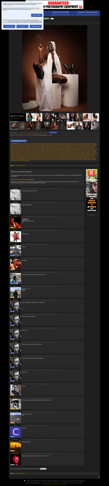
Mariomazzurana (62, 154)
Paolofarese (77, 156)
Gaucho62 (74, 149)
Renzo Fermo (56, 157)
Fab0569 (19, 148)
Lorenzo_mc (25, 153)
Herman (82, 151)
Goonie (59, 151)
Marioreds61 (33, 132)
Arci (23, 145)
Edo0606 (48, 147)
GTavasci (51, 149)
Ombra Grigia (40, 156)
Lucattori (44, 153)
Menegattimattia (45, 155)
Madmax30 (58, 153)
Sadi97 (16, 158)
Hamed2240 (77, 151)
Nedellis (78, 155)
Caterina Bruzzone (27, 146)
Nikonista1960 (88, 155)
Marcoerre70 (37, 154)
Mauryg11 (17, 155)
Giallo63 (78, 149)
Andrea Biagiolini (60, 144)
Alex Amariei (21, 144)
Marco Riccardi (26, 154)
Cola (45, 146)
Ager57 (44, 143)
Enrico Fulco (83, 147)
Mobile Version (29, 482)
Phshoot (17, 157)
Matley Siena (84, 154)
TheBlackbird (13, 159)
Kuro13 (72, 152)
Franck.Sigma (15, 149)
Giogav (22, 151)
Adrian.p (28, 143)
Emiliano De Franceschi (69, 147)
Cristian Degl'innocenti (51, 146)
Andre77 (54, 144)
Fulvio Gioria (45, 149)
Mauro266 (13, 155)
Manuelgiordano (81, 153)
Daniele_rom (72, 146)
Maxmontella (36, 155)
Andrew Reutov (87, 144)
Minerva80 (58, 155)
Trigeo (46, 159)
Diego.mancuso (14, 147)
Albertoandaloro (60, 143)
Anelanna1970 (94, 144)
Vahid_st (55, 159)
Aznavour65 (47, 145)
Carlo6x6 (21, 146)
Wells (82, 159)
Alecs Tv (76, 143)
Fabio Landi (31, 148)
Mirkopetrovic (63, 155)
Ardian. (26, 145)
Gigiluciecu (13, 151)
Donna (33, 147)
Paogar (73, 156)
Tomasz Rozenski (34, 159)
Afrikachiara (33, 143)
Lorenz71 (94, 152)
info (93, 215)
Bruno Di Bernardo (64, 145)
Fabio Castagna (24, 148)
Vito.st (79, 159)
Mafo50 (63, 153)
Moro (72, 155)
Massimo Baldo (77, 154)
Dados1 (64, 146)
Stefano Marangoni (84, 158)
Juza (61, 152)
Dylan (39, 147)
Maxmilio (31, 155)
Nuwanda (29, 156)
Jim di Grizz (39, 152)
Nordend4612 (24, 156)
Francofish (35, 149)
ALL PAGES (16, 165)
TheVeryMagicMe (20, 159)
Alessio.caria (16, 144)
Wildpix (85, 159)
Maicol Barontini (68, 153)
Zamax (18, 160)
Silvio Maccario (50, 158)
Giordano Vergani (28, 151)
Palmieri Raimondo (62, 156)
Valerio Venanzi (65, 159)
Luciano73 (49, 153)
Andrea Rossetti (74, 144)
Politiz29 (38, 157)
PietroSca (31, 157)
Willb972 (89, 159)
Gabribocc (55, 149)
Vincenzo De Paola (73, 159)
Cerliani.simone (35, 146)
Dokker (19, 147)
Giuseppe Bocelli (51, 151)
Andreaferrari (81, 144)
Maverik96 (22, 155)
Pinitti (34, 157)
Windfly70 (93, 159)
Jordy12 (48, 152)
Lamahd (76, 152)
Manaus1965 (75, 153)
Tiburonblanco (28, 159)
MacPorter (54, 153)
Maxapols (27, 155)
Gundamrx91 (67, 151)
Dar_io (77, 146)
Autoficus (43, 145)
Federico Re (49, 148)
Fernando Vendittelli (56, 148)
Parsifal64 (83, 156)
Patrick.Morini (88, 156)
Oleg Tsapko (34, 156)
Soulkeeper (63, 158)
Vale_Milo (59, 159)
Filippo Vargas (69, 148)
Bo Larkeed (56, 145)
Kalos (64, 152)
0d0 (19, 143)
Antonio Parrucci (18, 145)
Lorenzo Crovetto (14, 153)
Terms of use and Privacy (46, 482)
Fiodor (73, 148)
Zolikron (27, 160)
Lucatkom (40, 153)
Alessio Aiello (90, 143)
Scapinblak (27, 158)
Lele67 (84, 152)
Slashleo (58, 158)
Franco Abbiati (21, 149)
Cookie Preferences (55, 482)
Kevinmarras (68, 152)
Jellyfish (28, 152)
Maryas (72, 154)
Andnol (50, 144)
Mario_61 (57, 154)
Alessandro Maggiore (82, 143)
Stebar (67, 158)
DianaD (93, 146)
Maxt (41, 155)
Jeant (24, 152)
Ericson (90, 147)
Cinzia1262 (41, 146)
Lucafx (36, 153)
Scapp (31, 158)
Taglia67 (90, 158)
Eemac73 (52, 147)
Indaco (95, 151)
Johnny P (44, 152)
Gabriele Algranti (61, 149)
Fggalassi (63, 148)
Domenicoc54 (29, 147)
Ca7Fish (75, 145)
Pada (56, 156)
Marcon (46, 154)
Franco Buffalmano (29, 149)
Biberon (52, 145)
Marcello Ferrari (89, 153)
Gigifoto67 (94, 149)
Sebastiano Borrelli (37, 158)
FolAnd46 (82, 148)
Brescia (47, 135)
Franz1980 (40, 149)
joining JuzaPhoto (22, 179)
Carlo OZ (17, 146)
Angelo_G (13, 145)
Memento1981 (15, 453)
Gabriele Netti (68, 149)
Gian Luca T (83, 149)
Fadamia (42, 148)
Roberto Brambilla (63, 157)
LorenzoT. (21, 153)
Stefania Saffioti (75, 158)
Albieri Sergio (66, 143)
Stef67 (70, 158)
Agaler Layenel (39, 143)
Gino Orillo (18, 151)
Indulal (12, 152)
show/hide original (57, 188)
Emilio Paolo (77, 147)
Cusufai (60, 146)
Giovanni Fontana (38, 151)
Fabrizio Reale (37, 148)
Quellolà (50, 157)
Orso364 (49, 156)
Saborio (12, 158)
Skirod (54, 158)
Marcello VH (95, 153)
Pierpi (21, 157)
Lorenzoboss (31, 153)
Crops (57, 146)
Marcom (42, 154)
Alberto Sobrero (53, 143)
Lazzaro (80, 152)
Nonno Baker (18, 156)
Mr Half (74, 155)
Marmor (68, 154)
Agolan (47, 143)
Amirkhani (46, 144)
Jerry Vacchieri (33, 152)
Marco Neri (20, 154)
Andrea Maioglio (67, 144)
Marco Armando (14, 154)
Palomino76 (68, 156)
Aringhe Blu (30, 145)
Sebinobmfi (43, 158)
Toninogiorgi (41, 159)
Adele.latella (23, 143)
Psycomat (42, 157)
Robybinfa (93, 157)
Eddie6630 (43, 147)
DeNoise (81, 146)
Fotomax (93, 148)
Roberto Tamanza (86, 157)
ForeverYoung (88, 148)
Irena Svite (20, 152)
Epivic (87, 147)
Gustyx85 (72, 151)
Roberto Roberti (79, 157)
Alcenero (72, 143)
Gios (33, 151)
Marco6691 (32, 154)
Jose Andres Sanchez (55, 152)
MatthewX (89, 154)
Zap (21, 160)
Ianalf (85, 151)
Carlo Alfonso (87, 145)
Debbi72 (85, 146)
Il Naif (88, 151)
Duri (36, 147)
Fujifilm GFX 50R (14, 135)
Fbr (45, 148)
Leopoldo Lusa (89, 152)
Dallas (68, 146)
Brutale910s (70, 145)
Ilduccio (91, 151)
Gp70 (62, 151)
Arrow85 (35, 145)
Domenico (23, 147)
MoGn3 (68, 155)
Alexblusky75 (36, 144)
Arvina (39, 145)
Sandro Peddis (21, 158)
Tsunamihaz (50, 159)
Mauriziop (94, 154)
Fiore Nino (77, 148)
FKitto (15, 148)
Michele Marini (52, 155)
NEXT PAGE (22, 165)
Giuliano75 (45, 151)
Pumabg (47, 157)
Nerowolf (82, 155)
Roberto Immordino (71, 157)
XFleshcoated (14, 160)
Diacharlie (89, 146)
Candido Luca (80, 145)
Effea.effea (56, 147)
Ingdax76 (16, 152)
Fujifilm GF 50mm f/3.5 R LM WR (25, 135)
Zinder (24, 160)
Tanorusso (94, 158)
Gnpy (56, 151)
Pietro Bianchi (25, 157)
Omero (45, 156)
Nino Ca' (93, 155)
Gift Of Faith (88, 149)
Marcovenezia (51, 154)
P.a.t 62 (52, 156)
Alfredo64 (42, 144)
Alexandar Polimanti (29, 144)
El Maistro (62, 147)
